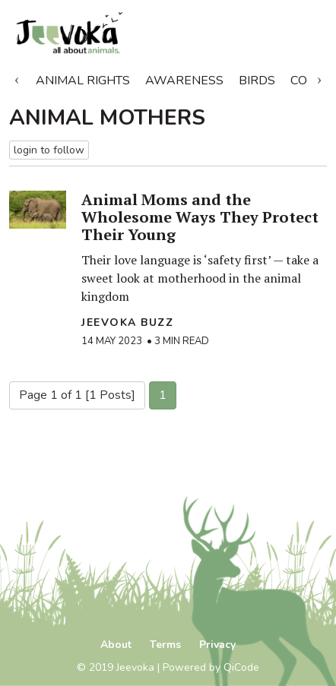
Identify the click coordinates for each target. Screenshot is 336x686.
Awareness (184, 80)
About (116, 644)
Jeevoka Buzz (127, 322)
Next (319, 77)
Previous (16, 77)
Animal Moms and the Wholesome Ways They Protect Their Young (200, 217)
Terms (165, 644)
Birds (257, 80)
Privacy (217, 644)
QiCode (241, 667)
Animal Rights (83, 80)
